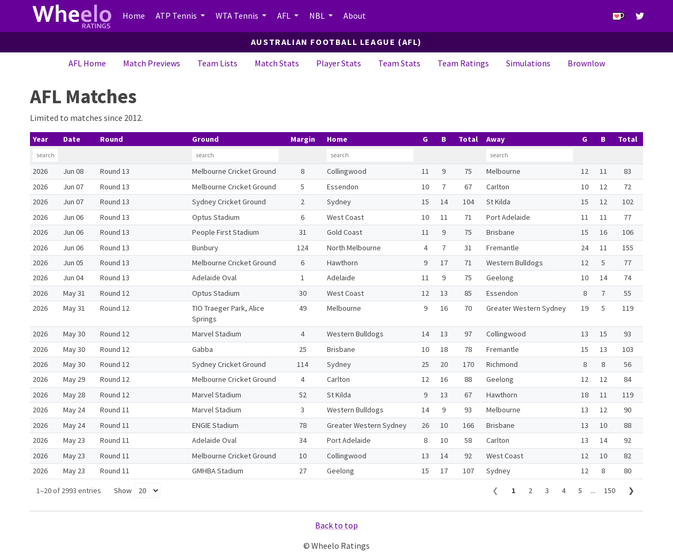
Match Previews (151, 63)
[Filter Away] (529, 155)
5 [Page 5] (580, 490)
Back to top (336, 525)
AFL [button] (284, 15)
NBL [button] (317, 15)
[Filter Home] (370, 155)
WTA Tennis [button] (238, 15)
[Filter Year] (45, 155)
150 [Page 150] (609, 490)
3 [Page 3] (547, 490)
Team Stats (399, 63)
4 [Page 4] (563, 490)
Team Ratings (463, 63)
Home (134, 15)
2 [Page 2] (530, 490)
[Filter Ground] (235, 155)
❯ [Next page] (631, 490)
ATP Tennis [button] (177, 15)
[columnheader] (45, 139)
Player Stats (338, 63)
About (354, 15)
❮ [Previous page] (495, 490)
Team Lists (217, 63)
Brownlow (586, 63)
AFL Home (87, 63)
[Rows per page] (147, 490)
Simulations (528, 63)
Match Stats (277, 63)
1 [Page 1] (513, 490)
